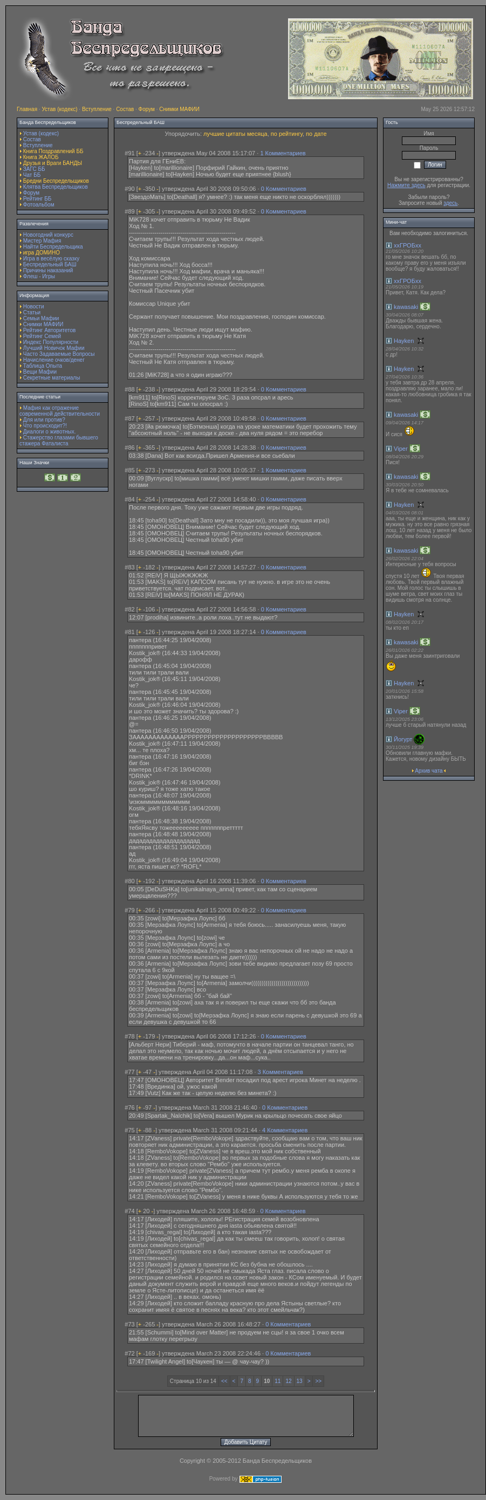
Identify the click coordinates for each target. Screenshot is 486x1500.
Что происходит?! (45, 426)
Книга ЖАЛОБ (41, 157)
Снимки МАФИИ (179, 109)
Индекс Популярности (50, 342)
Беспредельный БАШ (50, 264)
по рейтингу (287, 133)
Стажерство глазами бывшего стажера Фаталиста (58, 440)
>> (318, 1381)
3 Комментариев (280, 1072)
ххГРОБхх (407, 245)
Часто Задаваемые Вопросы (59, 354)
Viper (400, 448)
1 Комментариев (282, 153)
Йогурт (403, 739)
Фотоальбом (38, 205)
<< (224, 1381)
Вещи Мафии (40, 372)
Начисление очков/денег (54, 360)
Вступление (97, 109)
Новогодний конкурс (48, 235)
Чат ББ (32, 175)
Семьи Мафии (41, 318)
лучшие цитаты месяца (235, 133)
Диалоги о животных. (49, 432)
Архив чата (428, 771)
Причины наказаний (48, 270)
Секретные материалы (51, 378)
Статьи (31, 312)
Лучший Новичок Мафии (54, 348)
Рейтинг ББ (37, 199)
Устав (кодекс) (59, 109)
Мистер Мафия (42, 241)
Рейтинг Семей (42, 336)
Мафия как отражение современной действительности (59, 411)
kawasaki (406, 307)
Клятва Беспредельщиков (55, 187)
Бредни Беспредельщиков (56, 181)
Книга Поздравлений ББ (53, 151)
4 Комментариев (284, 1130)
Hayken (404, 341)
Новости (33, 306)
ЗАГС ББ (34, 169)
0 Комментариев (283, 188)
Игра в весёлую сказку (51, 259)
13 (300, 1381)
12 (288, 1381)
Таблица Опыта (42, 366)
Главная (27, 109)
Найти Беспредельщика (53, 247)
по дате (316, 133)
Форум (147, 109)
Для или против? (44, 420)
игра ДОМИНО (41, 253)
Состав (125, 109)
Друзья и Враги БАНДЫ (52, 163)
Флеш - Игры (39, 276)
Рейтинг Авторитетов (49, 330)
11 (277, 1381)
